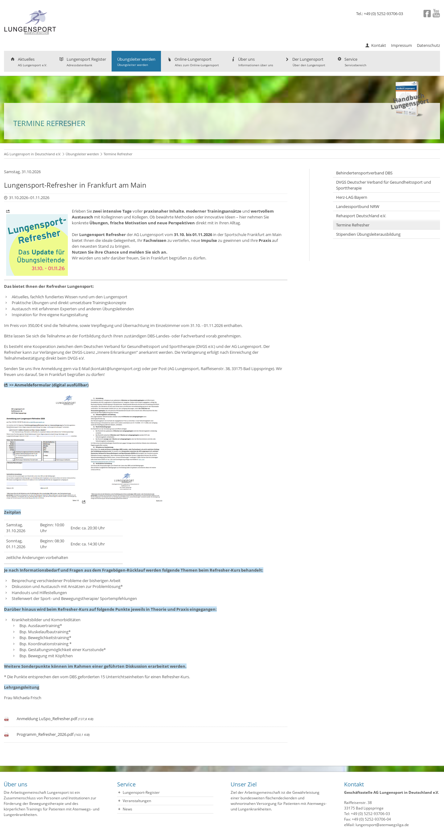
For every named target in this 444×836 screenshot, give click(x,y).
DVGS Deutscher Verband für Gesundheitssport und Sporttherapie (383, 185)
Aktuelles (28, 61)
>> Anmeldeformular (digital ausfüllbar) (48, 385)
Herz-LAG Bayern (351, 197)
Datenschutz (428, 45)
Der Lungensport (304, 61)
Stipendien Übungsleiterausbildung (368, 234)
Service (351, 61)
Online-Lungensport (192, 61)
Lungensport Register (82, 61)
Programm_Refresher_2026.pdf (53, 734)
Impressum (401, 45)
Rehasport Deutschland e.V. (361, 215)
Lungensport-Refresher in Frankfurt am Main (75, 185)
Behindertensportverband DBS (364, 173)
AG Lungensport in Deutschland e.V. (32, 154)
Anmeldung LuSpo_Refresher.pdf (55, 718)
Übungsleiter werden (136, 61)
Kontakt (378, 45)
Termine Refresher (352, 225)
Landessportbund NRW (357, 206)
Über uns (251, 61)
